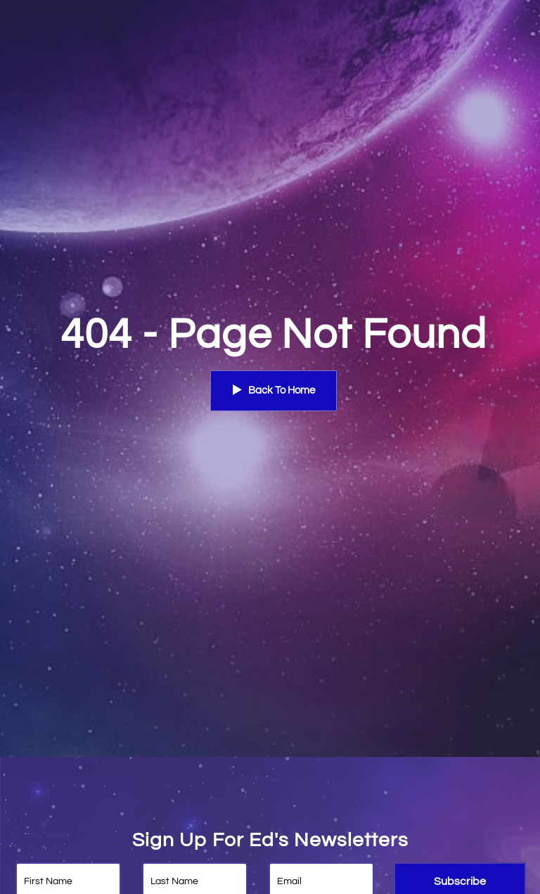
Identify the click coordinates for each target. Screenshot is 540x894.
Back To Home (273, 390)
